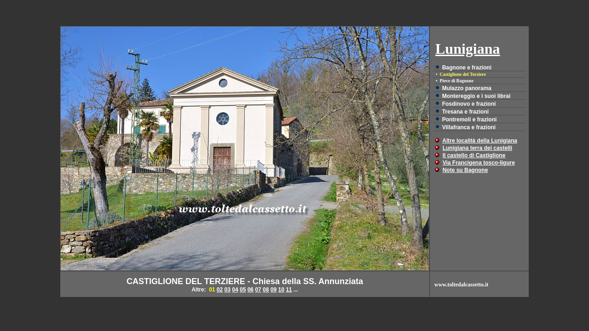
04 (235, 289)
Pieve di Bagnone (457, 80)
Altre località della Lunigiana (479, 140)
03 (228, 289)
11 (289, 289)
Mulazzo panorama (466, 88)
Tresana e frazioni (465, 111)
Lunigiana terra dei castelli (477, 148)
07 (258, 289)
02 (220, 289)
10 (281, 289)
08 (266, 289)
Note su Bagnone (465, 170)
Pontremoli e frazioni (469, 119)
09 (274, 289)
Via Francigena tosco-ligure (479, 163)
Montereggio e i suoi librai (476, 96)
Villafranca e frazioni (469, 127)
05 (243, 289)
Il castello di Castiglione (474, 155)
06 (251, 289)
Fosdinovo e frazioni (469, 104)
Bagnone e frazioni (466, 67)
